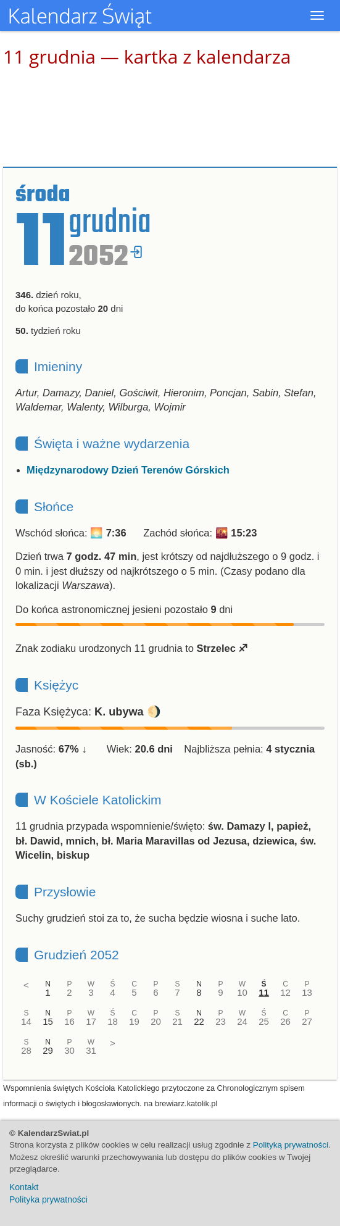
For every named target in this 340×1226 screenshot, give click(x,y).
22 (199, 1021)
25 (264, 1021)
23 (220, 1021)
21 (177, 1021)
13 (307, 992)
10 (242, 992)
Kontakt (23, 1187)
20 (156, 1021)
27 (307, 1021)
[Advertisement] (170, 117)
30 (69, 1050)
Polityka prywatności (48, 1199)
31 (91, 1050)
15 (48, 1021)
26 (285, 1021)
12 (285, 992)
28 (26, 1050)
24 (242, 1021)
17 (91, 1021)
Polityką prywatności (290, 1144)
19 (134, 1021)
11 (264, 992)
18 (112, 1021)
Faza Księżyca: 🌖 (88, 712)
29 (48, 1050)
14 (26, 1021)
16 (69, 1021)
